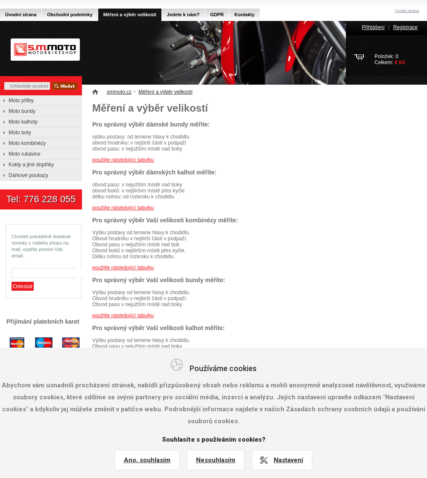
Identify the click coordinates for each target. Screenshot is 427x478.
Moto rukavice (25, 154)
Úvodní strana (20, 14)
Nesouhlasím (215, 460)
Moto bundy (22, 111)
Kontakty (244, 14)
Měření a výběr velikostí (165, 92)
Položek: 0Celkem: (390, 59)
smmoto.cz (119, 92)
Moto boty (20, 133)
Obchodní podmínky (69, 14)
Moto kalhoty (23, 122)
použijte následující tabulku (123, 160)
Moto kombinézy (27, 143)
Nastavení (288, 460)
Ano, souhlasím (147, 460)
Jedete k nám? (183, 14)
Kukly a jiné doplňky (31, 165)
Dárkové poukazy (28, 175)
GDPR (217, 14)
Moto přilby (21, 100)
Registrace (405, 27)
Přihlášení (373, 27)
